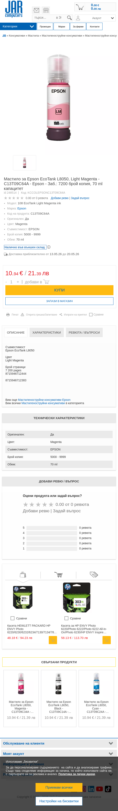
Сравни (98, 314)
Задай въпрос (80, 198)
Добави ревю (60, 198)
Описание (16, 332)
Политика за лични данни (76, 774)
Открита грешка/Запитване (41, 314)
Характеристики (46, 332)
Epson (21, 208)
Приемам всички (59, 787)
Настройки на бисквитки (59, 801)
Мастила (33, 35)
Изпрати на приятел (75, 314)
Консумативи (17, 35)
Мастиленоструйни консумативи (62, 35)
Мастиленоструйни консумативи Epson (44, 399)
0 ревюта (42, 198)
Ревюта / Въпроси (84, 332)
